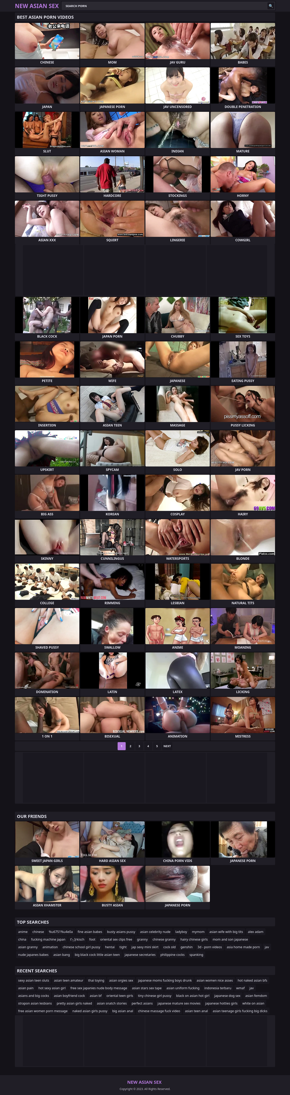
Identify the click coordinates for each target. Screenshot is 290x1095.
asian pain (26, 988)
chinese (38, 932)
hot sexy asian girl (52, 988)
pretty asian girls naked (74, 1003)
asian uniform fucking (182, 988)
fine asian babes (90, 932)
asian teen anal (196, 1011)
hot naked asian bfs (252, 980)
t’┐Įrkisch (77, 939)
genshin (186, 947)
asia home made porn (243, 947)
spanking (196, 954)
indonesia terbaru (217, 988)
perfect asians (142, 1003)
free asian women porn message (42, 1011)
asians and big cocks (33, 995)
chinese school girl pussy (81, 947)
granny (142, 939)
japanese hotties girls (221, 1003)
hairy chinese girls (194, 939)
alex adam (255, 932)
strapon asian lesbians (35, 1003)
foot (92, 939)
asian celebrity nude (155, 932)
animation (50, 947)
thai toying (96, 980)
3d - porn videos (210, 947)
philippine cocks (172, 954)
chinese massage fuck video (159, 1011)
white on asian (253, 1003)
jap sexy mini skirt (145, 947)
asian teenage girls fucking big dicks (240, 1011)
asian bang (61, 954)
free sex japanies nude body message (98, 988)
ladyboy (181, 932)
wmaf (240, 988)
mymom (198, 932)
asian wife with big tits (226, 932)
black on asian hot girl (192, 995)
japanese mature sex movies (178, 1003)
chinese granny (164, 939)
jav (267, 947)
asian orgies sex (121, 980)
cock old (169, 947)
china (22, 939)
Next (167, 746)
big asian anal (122, 1011)
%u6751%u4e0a (61, 932)
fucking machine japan (48, 939)
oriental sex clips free (116, 939)
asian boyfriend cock (69, 995)
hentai (110, 947)
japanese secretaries (140, 954)
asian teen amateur (68, 980)
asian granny (28, 947)
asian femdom (256, 995)
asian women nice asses (215, 980)
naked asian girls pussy (89, 1011)
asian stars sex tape (147, 988)
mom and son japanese (230, 939)
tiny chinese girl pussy (154, 995)
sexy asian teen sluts (33, 980)
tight (122, 947)
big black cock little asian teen (97, 954)
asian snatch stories (112, 1003)
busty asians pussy (121, 932)
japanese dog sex (227, 995)
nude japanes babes (33, 954)
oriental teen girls (120, 995)
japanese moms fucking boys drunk (165, 980)
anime (23, 932)
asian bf (96, 995)
